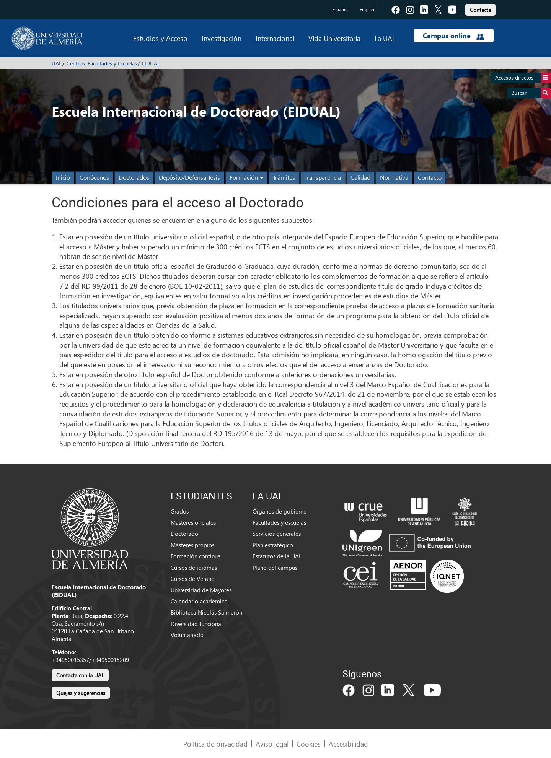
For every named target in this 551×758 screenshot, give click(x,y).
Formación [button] (246, 177)
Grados (180, 511)
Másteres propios (192, 545)
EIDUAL (151, 63)
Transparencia (323, 177)
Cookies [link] (309, 743)
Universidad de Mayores (201, 590)
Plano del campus (275, 567)
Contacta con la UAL (80, 675)
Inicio (63, 177)
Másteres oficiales (193, 522)
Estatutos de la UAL (277, 556)
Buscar (531, 93)
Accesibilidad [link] (348, 743)
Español (340, 9)
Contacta (480, 9)
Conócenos (94, 177)
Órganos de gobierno (280, 511)
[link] (480, 8)
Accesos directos (523, 78)
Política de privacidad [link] (215, 743)
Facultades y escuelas (279, 522)
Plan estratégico (273, 545)
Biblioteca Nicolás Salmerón (206, 612)
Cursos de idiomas (194, 567)
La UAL (385, 38)
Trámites (284, 177)
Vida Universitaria (334, 38)
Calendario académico (199, 601)
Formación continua (196, 556)
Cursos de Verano (193, 578)
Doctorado (184, 533)
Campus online (453, 35)
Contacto (430, 177)
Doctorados (134, 177)
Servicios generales (277, 533)
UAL (57, 63)
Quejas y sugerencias (80, 692)
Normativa (394, 177)
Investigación (221, 38)
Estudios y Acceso (160, 38)
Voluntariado (187, 635)
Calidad (360, 177)
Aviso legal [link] (272, 743)
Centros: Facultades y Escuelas (102, 63)
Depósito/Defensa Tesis (189, 177)
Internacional (275, 38)
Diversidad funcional (197, 624)
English (367, 9)
